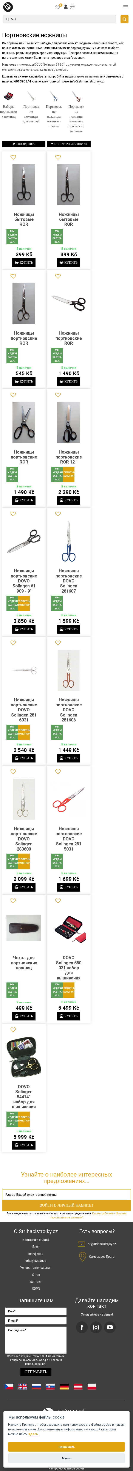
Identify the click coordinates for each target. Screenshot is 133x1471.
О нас (36, 1279)
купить (23, 263)
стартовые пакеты (86, 76)
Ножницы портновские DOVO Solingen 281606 (69, 712)
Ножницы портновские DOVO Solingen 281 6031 (24, 712)
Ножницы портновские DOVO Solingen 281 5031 (69, 841)
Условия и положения (35, 1272)
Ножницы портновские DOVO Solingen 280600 (24, 841)
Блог (35, 1251)
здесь (33, 1434)
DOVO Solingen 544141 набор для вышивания (24, 1101)
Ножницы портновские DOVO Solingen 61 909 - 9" (24, 582)
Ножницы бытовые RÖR (24, 219)
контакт (36, 1286)
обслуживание (35, 1265)
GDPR (36, 1293)
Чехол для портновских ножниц (24, 966)
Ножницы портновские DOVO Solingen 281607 (69, 582)
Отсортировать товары (69, 144)
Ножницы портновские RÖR (24, 338)
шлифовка (35, 1258)
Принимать (67, 1447)
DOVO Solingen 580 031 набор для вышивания (68, 971)
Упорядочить (24, 144)
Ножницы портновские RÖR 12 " (69, 458)
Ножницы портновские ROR (69, 338)
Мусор (66, 1458)
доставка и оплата (36, 1244)
